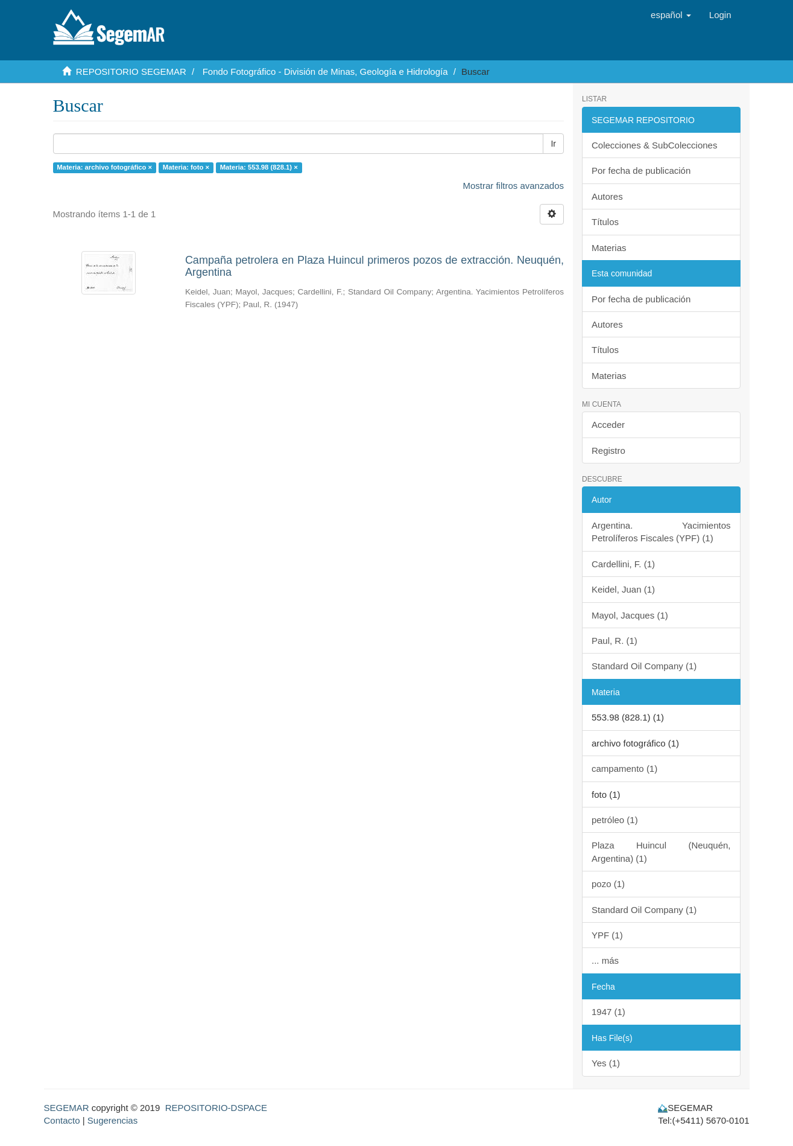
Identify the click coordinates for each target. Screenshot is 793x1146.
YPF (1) (607, 935)
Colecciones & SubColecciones (654, 145)
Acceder (608, 424)
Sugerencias (112, 1120)
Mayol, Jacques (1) (630, 615)
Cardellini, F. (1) (623, 564)
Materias (609, 248)
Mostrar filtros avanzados (513, 185)
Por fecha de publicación (641, 170)
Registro (608, 450)
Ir (553, 143)
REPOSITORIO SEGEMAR (131, 71)
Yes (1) (606, 1063)
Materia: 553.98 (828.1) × (259, 167)
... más (605, 960)
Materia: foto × (186, 167)
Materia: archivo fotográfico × (104, 167)
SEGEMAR (66, 1108)
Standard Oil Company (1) (644, 666)
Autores (607, 196)
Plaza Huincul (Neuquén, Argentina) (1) (661, 851)
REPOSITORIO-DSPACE (216, 1108)
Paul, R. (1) (614, 640)
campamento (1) (624, 768)
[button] (671, 15)
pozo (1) (608, 884)
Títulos (605, 222)
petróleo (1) (615, 820)
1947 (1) (608, 1012)
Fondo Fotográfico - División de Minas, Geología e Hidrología (325, 71)
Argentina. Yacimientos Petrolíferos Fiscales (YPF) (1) (661, 531)
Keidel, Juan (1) (623, 589)
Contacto (62, 1120)
